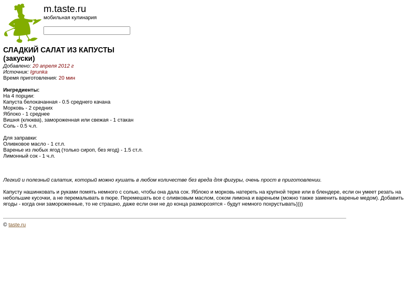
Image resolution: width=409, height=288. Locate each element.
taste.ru (17, 225)
